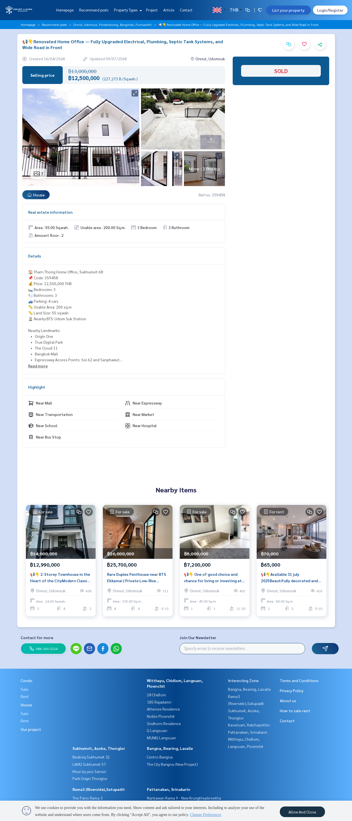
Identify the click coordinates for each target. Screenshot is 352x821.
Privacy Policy (292, 690)
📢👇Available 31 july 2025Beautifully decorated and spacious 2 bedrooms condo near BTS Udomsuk (290, 578)
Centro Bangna (160, 756)
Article (168, 10)
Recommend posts (93, 10)
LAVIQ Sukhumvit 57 (89, 764)
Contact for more (37, 637)
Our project (31, 729)
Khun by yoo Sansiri (89, 771)
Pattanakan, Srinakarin (168, 789)
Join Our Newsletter (197, 637)
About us (288, 700)
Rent (25, 696)
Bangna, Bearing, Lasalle (170, 748)
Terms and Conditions (299, 680)
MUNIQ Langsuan (161, 737)
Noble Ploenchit (161, 716)
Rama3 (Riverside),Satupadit (98, 789)
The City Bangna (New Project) (172, 764)
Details (34, 255)
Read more (38, 365)
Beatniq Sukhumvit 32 (91, 756)
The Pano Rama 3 (87, 797)
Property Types (127, 10)
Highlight (36, 386)
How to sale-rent (295, 710)
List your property (288, 10)
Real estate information (50, 212)
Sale (24, 689)
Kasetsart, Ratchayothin (249, 724)
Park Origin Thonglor (90, 778)
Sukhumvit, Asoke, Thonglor (98, 748)
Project (152, 10)
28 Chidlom (156, 694)
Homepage (65, 10)
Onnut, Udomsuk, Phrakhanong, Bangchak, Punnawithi (112, 24)
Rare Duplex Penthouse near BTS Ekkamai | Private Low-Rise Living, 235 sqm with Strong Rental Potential (136, 578)
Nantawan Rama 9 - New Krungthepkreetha (184, 797)
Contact (186, 10)
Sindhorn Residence (164, 723)
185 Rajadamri (159, 701)
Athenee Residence (163, 708)
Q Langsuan (157, 730)
